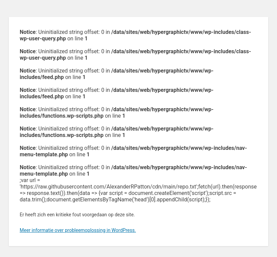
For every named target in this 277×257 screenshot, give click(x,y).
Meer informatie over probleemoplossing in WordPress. (78, 230)
